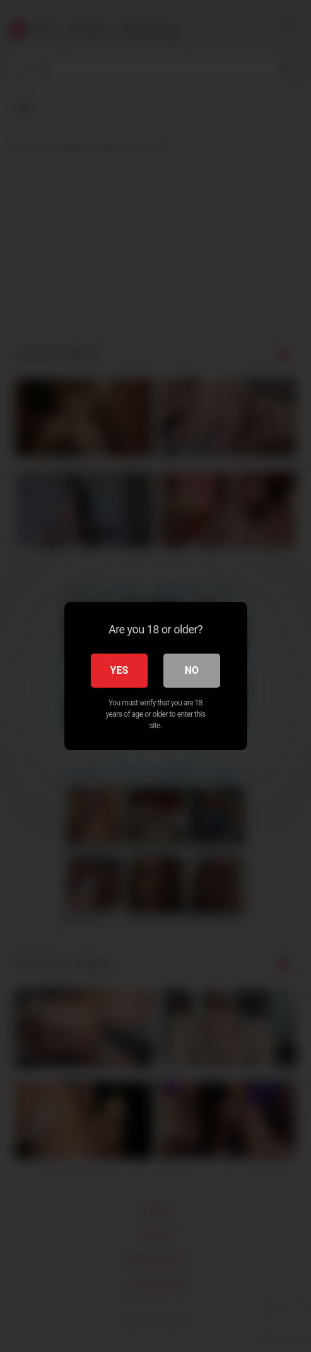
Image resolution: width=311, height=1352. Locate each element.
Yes (119, 670)
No (192, 670)
